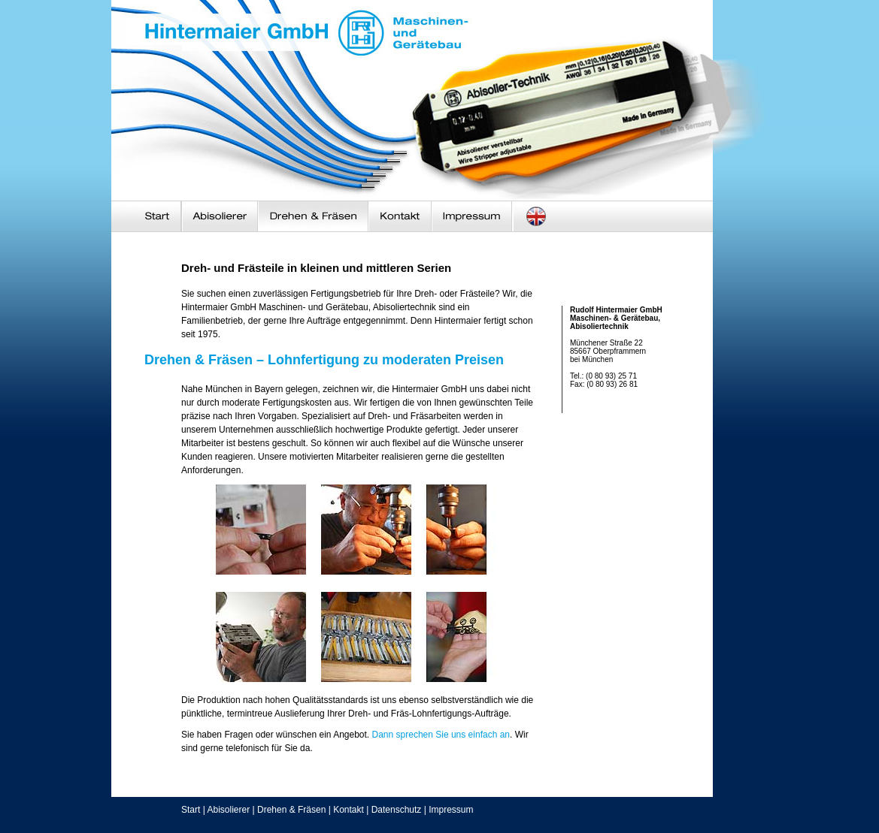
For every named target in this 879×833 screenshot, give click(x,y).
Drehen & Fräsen (291, 809)
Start (190, 809)
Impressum (451, 809)
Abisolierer (228, 809)
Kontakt (348, 809)
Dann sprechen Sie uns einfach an (441, 734)
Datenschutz (396, 809)
